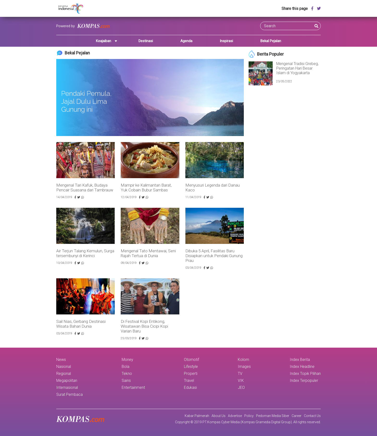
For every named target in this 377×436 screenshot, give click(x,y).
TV (240, 373)
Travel (189, 380)
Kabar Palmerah (197, 416)
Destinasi (145, 41)
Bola (125, 366)
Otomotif (191, 359)
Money (127, 359)
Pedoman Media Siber (272, 416)
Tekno (127, 373)
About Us (219, 416)
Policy (249, 416)
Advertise (235, 416)
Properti (190, 373)
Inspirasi (226, 41)
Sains (126, 380)
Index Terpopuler (304, 380)
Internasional (67, 387)
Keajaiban (103, 41)
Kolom (243, 359)
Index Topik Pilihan (305, 373)
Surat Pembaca (69, 394)
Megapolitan (66, 380)
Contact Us (312, 416)
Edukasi (190, 387)
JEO (241, 387)
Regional (63, 373)
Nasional (63, 366)
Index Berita (300, 359)
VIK (241, 380)
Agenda (186, 41)
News (61, 359)
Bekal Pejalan (270, 41)
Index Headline (302, 366)
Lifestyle (191, 366)
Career (297, 416)
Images (244, 366)
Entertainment (133, 387)
